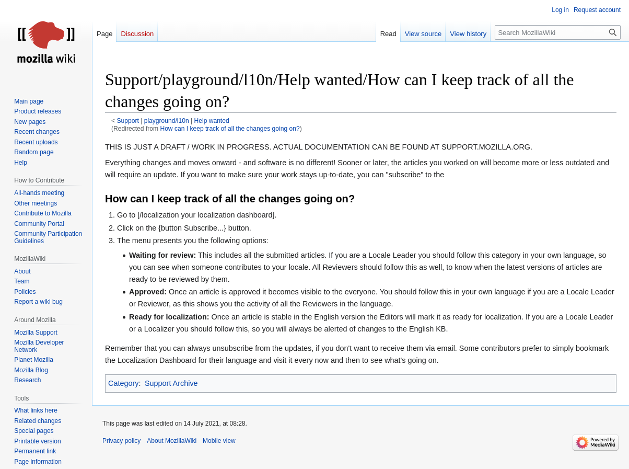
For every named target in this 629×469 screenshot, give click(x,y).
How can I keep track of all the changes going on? (229, 128)
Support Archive (171, 383)
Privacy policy (121, 440)
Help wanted (211, 120)
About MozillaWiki (171, 440)
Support (128, 120)
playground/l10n (166, 120)
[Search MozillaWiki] (558, 32)
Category (123, 383)
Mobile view (219, 440)
